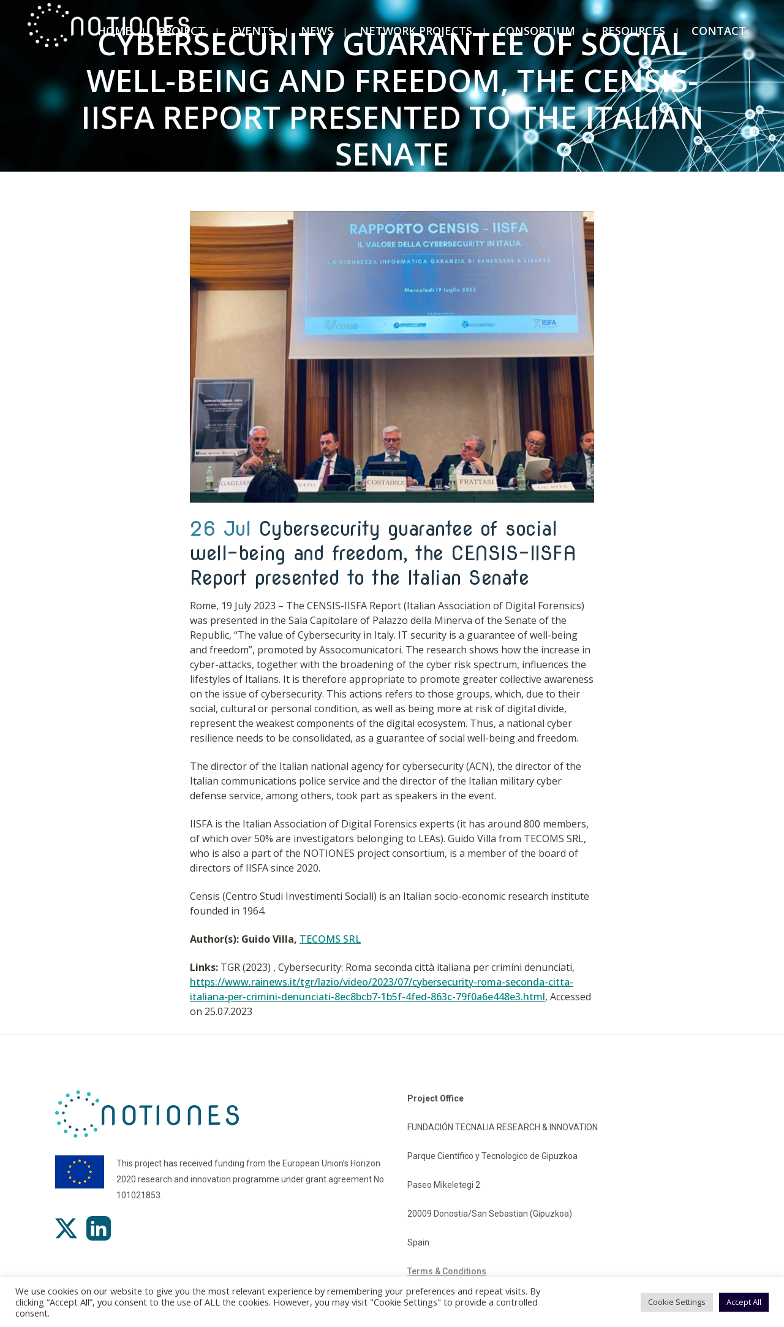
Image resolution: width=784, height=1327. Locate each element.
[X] (66, 1228)
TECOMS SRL (330, 939)
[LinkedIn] (98, 1228)
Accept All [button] (743, 1301)
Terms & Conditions (446, 1271)
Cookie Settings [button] (677, 1301)
